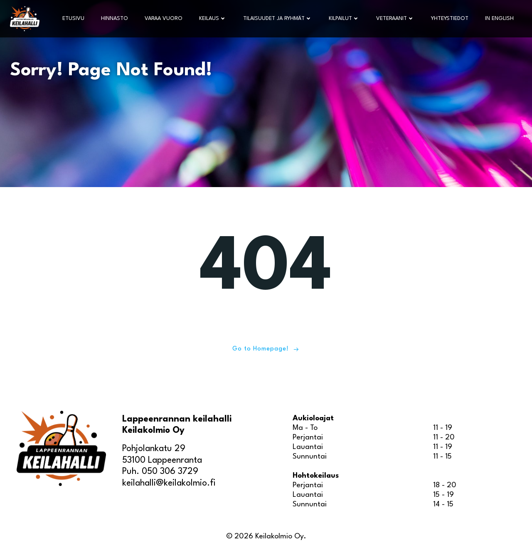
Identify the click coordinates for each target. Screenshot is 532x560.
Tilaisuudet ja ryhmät (277, 18)
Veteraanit (395, 18)
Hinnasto (114, 18)
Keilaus (213, 18)
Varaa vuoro (163, 18)
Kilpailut (344, 18)
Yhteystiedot (449, 18)
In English (499, 18)
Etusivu (73, 18)
